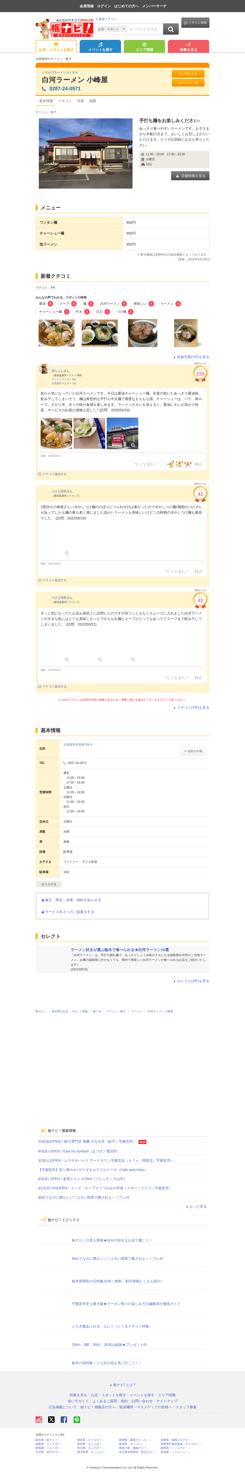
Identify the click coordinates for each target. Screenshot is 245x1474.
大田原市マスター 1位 (64, 383)
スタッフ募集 (186, 1407)
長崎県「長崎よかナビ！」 (177, 1440)
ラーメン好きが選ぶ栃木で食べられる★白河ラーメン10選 (120, 950)
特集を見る (188, 47)
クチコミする (188, 82)
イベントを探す (100, 47)
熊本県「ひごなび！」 (91, 1440)
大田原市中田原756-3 (77, 744)
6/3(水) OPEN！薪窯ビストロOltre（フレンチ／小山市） (82, 1179)
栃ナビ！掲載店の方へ (97, 1407)
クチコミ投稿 (195, 23)
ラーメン (42, 112)
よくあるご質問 (104, 1401)
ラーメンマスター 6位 (64, 379)
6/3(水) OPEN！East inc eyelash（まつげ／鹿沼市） (79, 1151)
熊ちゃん (58, 371)
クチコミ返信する (52, 474)
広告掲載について (63, 1407)
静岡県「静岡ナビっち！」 (135, 1440)
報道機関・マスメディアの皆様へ (145, 1407)
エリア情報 (144, 47)
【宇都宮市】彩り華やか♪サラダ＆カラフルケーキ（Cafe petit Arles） (93, 1170)
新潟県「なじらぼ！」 (91, 1444)
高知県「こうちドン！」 (176, 1452)
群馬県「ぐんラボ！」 (49, 1448)
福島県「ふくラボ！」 (49, 1444)
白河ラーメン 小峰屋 (75, 80)
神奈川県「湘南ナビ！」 (134, 1448)
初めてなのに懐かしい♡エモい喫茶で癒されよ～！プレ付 (83, 1197)
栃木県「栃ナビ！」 (48, 1440)
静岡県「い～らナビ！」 (176, 1448)
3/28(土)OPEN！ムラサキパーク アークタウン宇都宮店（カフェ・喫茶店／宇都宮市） (106, 1160)
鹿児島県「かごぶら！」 (92, 1452)
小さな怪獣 (59, 491)
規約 (124, 1401)
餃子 (54, 112)
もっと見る (196, 1206)
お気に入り (188, 73)
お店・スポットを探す (56, 47)
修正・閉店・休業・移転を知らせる (71, 900)
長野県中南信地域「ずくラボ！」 (181, 1444)
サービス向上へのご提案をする (67, 912)
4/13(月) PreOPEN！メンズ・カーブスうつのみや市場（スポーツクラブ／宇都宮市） (105, 1188)
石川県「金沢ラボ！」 (49, 1452)
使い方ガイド (78, 1401)
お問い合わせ (142, 1401)
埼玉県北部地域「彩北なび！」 (138, 1452)
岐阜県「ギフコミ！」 (133, 1444)
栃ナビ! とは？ (122, 1385)
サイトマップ (166, 1401)
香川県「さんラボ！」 (91, 1448)
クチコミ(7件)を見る (191, 708)
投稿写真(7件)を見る (191, 357)
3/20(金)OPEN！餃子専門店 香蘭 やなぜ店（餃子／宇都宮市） (87, 1141)
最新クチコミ (106, 19)
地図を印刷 (193, 751)
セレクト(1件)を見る (191, 981)
